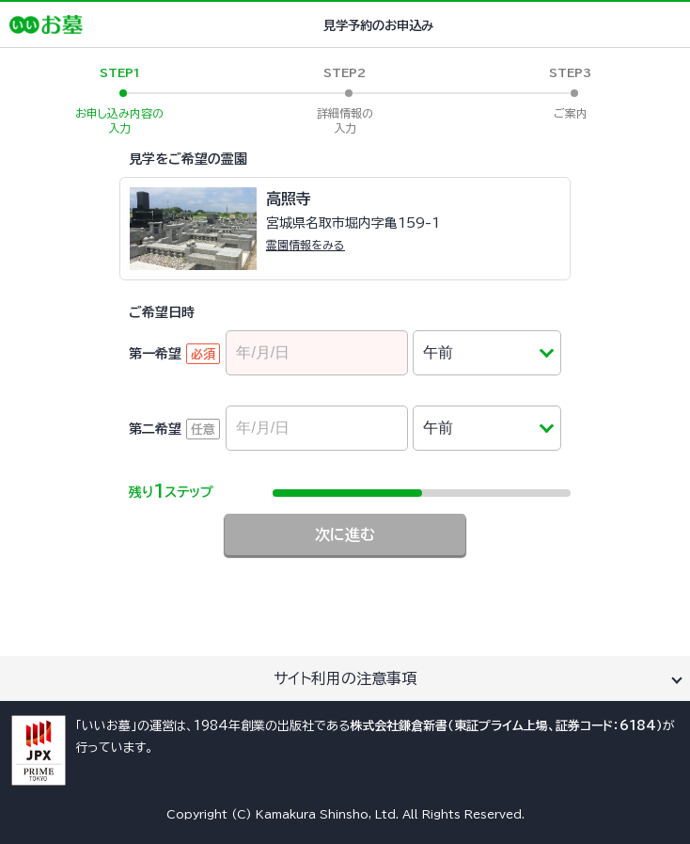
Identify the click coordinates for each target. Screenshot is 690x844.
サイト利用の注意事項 (345, 678)
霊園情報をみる (305, 244)
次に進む (345, 534)
